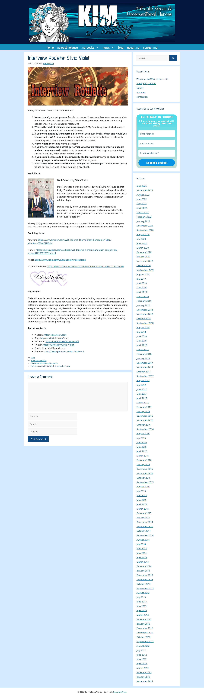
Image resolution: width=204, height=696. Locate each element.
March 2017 (142, 402)
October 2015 (143, 477)
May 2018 (141, 340)
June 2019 (141, 283)
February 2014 (143, 566)
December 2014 (144, 522)
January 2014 (143, 570)
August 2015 (142, 486)
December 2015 (144, 468)
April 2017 (141, 398)
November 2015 (144, 473)
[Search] (173, 58)
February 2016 (143, 460)
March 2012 (142, 667)
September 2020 (145, 230)
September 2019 (145, 269)
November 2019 (144, 261)
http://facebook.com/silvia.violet (62, 341)
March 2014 (142, 561)
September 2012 (145, 641)
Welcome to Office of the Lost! (152, 79)
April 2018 (141, 345)
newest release (67, 47)
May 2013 (141, 606)
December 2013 (144, 575)
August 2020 (142, 234)
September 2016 (145, 429)
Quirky (139, 87)
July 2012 (141, 650)
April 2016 (141, 451)
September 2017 (145, 376)
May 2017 (141, 393)
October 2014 (143, 530)
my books (91, 47)
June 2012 (141, 654)
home (50, 47)
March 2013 (142, 614)
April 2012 (141, 663)
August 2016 (142, 433)
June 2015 (141, 495)
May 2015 (141, 499)
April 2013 (141, 610)
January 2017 (143, 411)
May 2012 (141, 659)
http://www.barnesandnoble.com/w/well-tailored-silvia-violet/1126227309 (85, 266)
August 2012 (142, 645)
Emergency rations (146, 83)
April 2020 (141, 243)
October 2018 (143, 318)
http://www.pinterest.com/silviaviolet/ (64, 351)
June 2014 (141, 548)
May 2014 (141, 552)
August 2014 (142, 539)
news (109, 47)
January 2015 (143, 517)
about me (133, 47)
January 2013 (143, 623)
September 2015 (145, 482)
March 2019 (142, 296)
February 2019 (143, 300)
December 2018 (144, 309)
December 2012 (144, 628)
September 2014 (145, 535)
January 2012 (143, 676)
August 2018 (142, 327)
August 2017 (142, 380)
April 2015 (141, 504)
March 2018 (142, 349)
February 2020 (143, 252)
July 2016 (141, 437)
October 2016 (143, 424)
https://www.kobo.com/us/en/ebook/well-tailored (60, 259)
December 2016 (144, 415)
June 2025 (141, 185)
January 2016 (143, 464)
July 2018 (141, 331)
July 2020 (141, 238)
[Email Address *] (156, 153)
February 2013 (143, 619)
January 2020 (143, 256)
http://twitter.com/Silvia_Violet (58, 344)
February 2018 (143, 353)
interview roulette (38, 360)
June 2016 (141, 442)
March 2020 (142, 247)
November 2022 (144, 190)
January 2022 (143, 221)
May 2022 (141, 203)
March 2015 (142, 508)
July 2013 (141, 597)
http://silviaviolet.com (55, 334)
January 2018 (143, 358)
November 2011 (144, 681)
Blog (33, 357)
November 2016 (144, 420)
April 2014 (141, 557)
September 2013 (145, 588)
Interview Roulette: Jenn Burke (44, 363)
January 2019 (143, 305)
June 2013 (141, 601)
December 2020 (144, 225)
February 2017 (143, 407)
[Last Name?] (156, 143)
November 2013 (144, 579)
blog (120, 47)
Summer (140, 92)
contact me (150, 47)
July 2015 (141, 491)
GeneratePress (119, 692)
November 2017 (144, 367)
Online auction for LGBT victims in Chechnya (50, 366)
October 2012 (143, 637)
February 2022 (143, 216)
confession (142, 96)
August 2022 (142, 194)
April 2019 (141, 291)
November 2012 (144, 632)
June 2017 (141, 389)
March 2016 (142, 455)
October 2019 (143, 265)
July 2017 (141, 384)
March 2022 (142, 212)
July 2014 (141, 544)
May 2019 (141, 287)
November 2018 (144, 314)
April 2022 (141, 207)
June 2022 (141, 199)
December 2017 (144, 362)
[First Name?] (156, 133)
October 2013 (143, 583)
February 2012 (143, 672)
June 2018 (141, 336)
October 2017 (143, 371)
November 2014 (144, 526)
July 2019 (141, 278)
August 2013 (142, 592)
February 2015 (143, 513)
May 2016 (141, 446)
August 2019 (142, 274)
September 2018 (145, 322)
